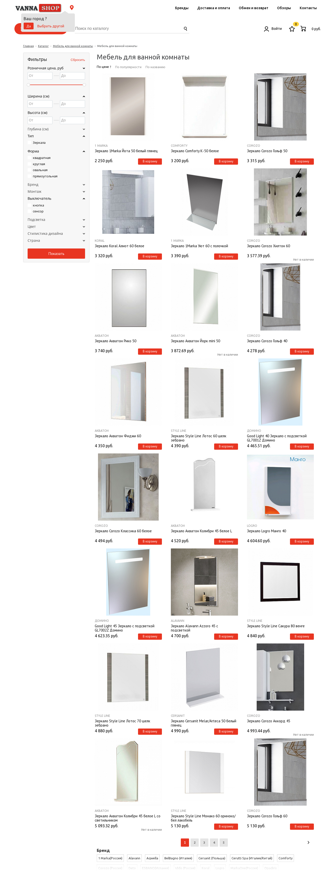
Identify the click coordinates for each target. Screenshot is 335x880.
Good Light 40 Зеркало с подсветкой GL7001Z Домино (277, 438)
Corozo (253, 145)
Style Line (178, 430)
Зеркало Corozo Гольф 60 (267, 816)
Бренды (182, 8)
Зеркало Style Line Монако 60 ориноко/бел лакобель (203, 818)
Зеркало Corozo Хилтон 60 (268, 246)
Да (28, 26)
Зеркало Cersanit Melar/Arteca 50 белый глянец (203, 723)
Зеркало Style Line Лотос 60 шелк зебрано (198, 438)
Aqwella (152, 858)
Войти (273, 29)
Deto (132, 868)
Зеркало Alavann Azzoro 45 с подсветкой (194, 628)
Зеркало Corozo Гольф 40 (267, 341)
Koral (99, 240)
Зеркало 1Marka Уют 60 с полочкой (199, 246)
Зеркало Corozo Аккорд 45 (268, 721)
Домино (254, 430)
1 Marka (101, 145)
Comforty (179, 145)
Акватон (102, 335)
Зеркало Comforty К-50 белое (195, 151)
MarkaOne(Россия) (244, 868)
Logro (252, 525)
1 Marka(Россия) (110, 858)
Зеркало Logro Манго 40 (266, 531)
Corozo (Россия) (110, 868)
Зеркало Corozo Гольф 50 (267, 151)
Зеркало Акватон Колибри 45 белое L (201, 531)
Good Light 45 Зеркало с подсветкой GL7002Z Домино (124, 628)
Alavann (177, 620)
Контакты (308, 8)
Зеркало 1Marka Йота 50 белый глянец (126, 151)
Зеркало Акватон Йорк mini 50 (195, 341)
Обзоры (284, 8)
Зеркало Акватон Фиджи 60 (118, 436)
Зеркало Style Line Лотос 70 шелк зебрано (122, 723)
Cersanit (178, 715)
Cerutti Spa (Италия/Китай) (252, 858)
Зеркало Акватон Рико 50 (115, 341)
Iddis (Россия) (185, 868)
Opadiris (270, 868)
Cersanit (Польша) (211, 858)
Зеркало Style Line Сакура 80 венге (276, 626)
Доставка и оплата (213, 8)
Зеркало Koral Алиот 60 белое (119, 246)
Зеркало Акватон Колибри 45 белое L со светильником (127, 818)
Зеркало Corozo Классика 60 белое (123, 531)
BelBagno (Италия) (178, 858)
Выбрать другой (50, 26)
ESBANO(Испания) (155, 868)
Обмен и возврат (253, 8)
